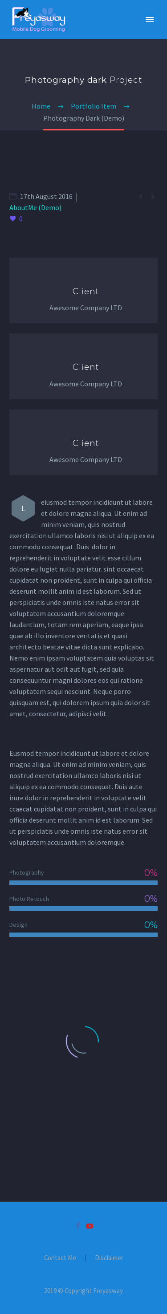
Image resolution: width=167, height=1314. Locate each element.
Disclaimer (109, 1258)
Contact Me (60, 1258)
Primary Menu (150, 19)
